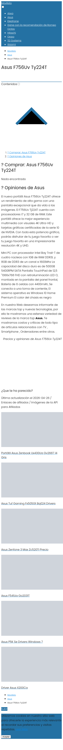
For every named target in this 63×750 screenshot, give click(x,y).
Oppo (10, 36)
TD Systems (14, 40)
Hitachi (11, 33)
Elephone (13, 21)
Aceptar (6, 737)
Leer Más (22, 729)
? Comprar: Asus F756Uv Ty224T (26, 152)
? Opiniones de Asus (19, 156)
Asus (10, 17)
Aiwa (10, 13)
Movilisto (6, 3)
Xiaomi (11, 44)
